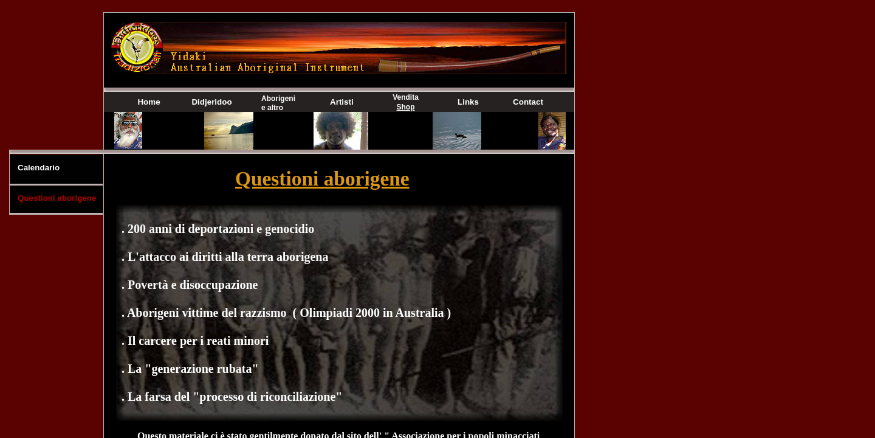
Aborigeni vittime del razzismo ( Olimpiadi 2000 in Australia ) (289, 312)
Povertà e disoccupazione (193, 284)
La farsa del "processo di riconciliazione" (235, 396)
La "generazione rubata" (193, 368)
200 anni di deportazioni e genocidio (221, 228)
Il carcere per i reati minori (198, 340)
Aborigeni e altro (278, 103)
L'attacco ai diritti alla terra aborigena (228, 256)
